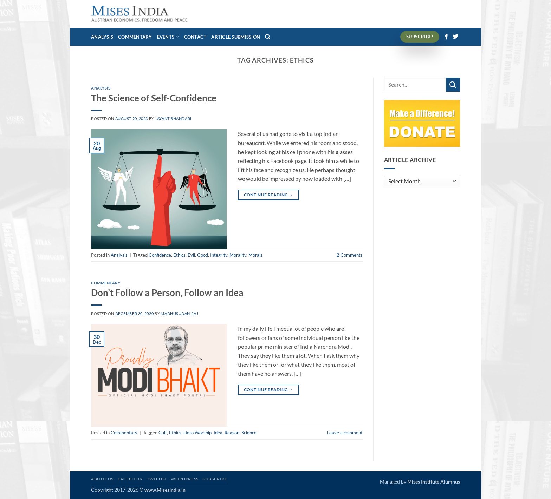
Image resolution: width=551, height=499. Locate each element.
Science (249, 432)
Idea (218, 432)
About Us (102, 478)
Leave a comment (345, 432)
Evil (191, 255)
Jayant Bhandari (173, 118)
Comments (350, 255)
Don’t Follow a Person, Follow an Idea (167, 292)
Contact (195, 37)
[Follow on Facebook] (446, 37)
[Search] (267, 37)
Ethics (179, 255)
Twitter (157, 478)
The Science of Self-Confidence (153, 98)
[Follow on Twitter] (455, 37)
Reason (232, 432)
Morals (255, 255)
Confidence (160, 255)
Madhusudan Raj (179, 313)
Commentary (135, 37)
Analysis (102, 37)
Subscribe (215, 478)
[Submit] (453, 84)
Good (202, 255)
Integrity (218, 255)
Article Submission (235, 37)
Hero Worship (197, 432)
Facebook (130, 478)
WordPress (185, 478)
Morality (237, 255)
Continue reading (268, 194)
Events (168, 36)
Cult (162, 432)
